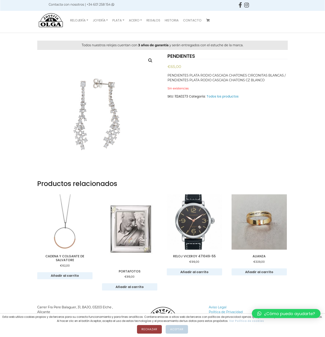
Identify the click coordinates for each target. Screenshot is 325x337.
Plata (117, 20)
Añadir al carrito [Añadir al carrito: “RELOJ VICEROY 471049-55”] (194, 272)
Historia (172, 20)
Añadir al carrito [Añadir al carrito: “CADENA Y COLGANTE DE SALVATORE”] (65, 275)
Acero (134, 20)
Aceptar (176, 329)
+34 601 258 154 (100, 4)
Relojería (78, 20)
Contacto (192, 20)
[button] (286, 313)
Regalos (153, 20)
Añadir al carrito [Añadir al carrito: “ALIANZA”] (259, 272)
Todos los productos (223, 96)
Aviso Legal (218, 307)
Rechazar (149, 329)
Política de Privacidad (226, 312)
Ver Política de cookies (246, 321)
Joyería (99, 20)
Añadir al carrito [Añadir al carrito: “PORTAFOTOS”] (130, 287)
